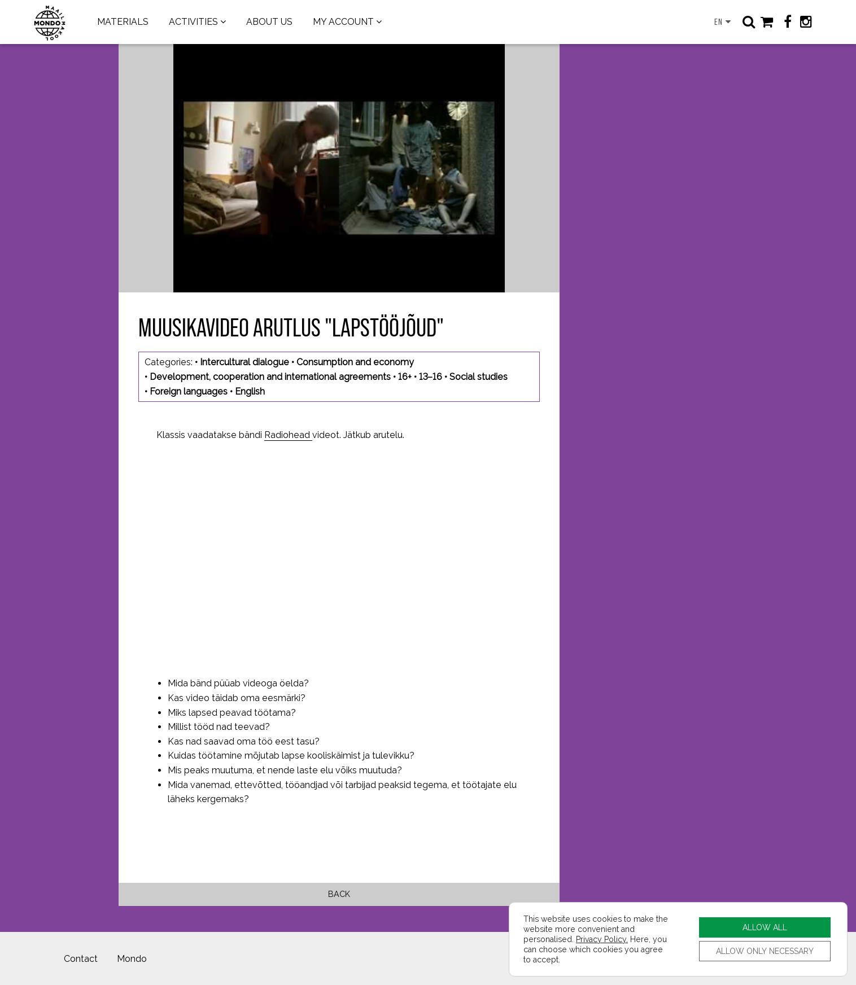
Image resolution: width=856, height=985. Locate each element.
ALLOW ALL (765, 927)
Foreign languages (189, 391)
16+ (405, 376)
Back (339, 894)
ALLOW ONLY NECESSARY (765, 951)
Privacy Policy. (602, 939)
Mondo (132, 958)
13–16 (430, 376)
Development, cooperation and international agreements (270, 376)
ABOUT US (269, 21)
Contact (81, 958)
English (250, 391)
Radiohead (288, 435)
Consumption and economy (355, 362)
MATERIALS (123, 21)
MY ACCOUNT (343, 21)
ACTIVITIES (193, 21)
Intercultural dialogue (244, 362)
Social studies (478, 376)
